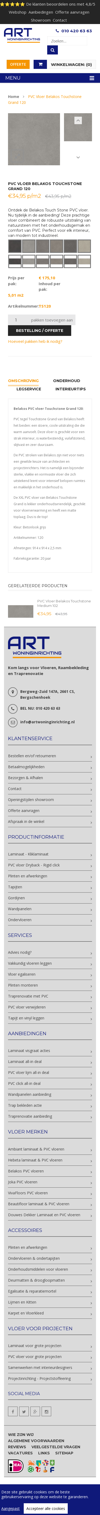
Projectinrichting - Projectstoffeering (39, 1378)
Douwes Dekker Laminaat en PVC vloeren (44, 1214)
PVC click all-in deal (24, 1083)
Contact (60, 20)
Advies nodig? (19, 952)
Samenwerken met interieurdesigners (40, 1367)
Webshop (17, 12)
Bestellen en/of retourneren (32, 755)
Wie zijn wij (21, 1434)
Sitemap (64, 1453)
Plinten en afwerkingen (27, 875)
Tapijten (15, 886)
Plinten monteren (23, 985)
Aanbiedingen (41, 12)
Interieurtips (70, 389)
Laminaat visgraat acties (29, 1050)
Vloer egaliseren (21, 974)
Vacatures (20, 1453)
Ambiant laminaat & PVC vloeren (36, 1149)
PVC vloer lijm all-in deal (28, 1072)
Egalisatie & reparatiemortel (32, 1291)
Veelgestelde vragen (55, 1447)
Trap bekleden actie (25, 1105)
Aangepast (10, 1508)
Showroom (41, 20)
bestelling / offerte (39, 330)
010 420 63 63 (76, 30)
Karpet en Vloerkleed (26, 1313)
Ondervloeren (19, 919)
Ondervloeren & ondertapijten (34, 1258)
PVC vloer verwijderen (27, 1007)
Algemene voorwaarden (36, 1440)
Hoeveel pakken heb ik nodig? (35, 341)
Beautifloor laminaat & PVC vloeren (38, 1203)
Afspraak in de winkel (26, 821)
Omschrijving (23, 380)
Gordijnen (16, 897)
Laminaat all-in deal (25, 1061)
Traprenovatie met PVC (28, 996)
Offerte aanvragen (72, 12)
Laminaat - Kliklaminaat (28, 854)
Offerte (18, 64)
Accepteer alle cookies (45, 1508)
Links (44, 1453)
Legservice (29, 389)
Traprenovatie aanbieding (30, 1116)
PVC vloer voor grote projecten (35, 1356)
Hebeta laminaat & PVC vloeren (35, 1160)
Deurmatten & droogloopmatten (36, 1280)
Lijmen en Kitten (22, 1302)
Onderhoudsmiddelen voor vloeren (38, 1269)
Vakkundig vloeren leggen (30, 963)
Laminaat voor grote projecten (34, 1345)
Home (13, 96)
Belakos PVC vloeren (26, 1170)
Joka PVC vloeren (22, 1181)
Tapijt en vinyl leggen (26, 1018)
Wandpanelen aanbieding (29, 1094)
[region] (50, 1499)
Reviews (17, 1447)
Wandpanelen (19, 908)
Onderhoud (66, 380)
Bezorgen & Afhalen (25, 777)
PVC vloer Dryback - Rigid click (34, 865)
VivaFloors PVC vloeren (28, 1192)
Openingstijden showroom (31, 799)
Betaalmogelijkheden (26, 766)
